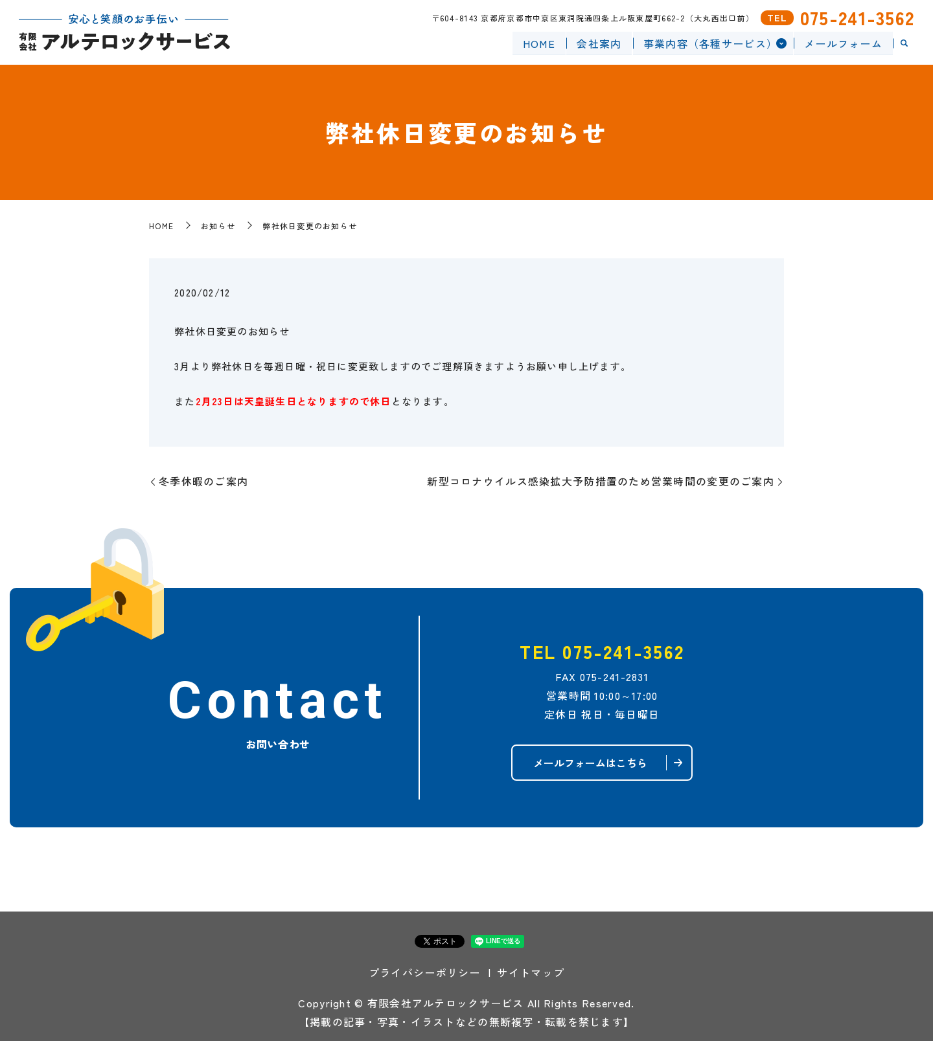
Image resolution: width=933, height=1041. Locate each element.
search (903, 43)
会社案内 (599, 42)
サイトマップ (530, 972)
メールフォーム (843, 42)
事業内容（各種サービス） (710, 42)
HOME (538, 42)
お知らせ (218, 225)
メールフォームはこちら (590, 762)
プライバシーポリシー (425, 972)
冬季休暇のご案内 (203, 481)
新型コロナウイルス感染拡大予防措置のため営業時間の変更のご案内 (600, 481)
